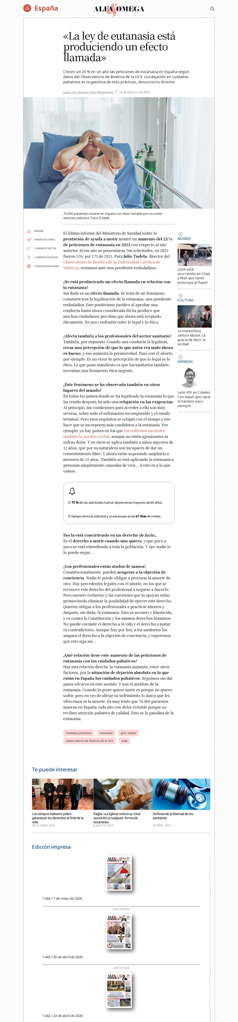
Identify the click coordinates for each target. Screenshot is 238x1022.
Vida (124, 741)
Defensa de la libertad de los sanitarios (173, 816)
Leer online (121, 909)
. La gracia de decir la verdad (192, 337)
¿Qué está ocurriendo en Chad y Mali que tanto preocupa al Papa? (194, 276)
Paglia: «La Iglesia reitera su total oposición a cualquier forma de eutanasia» (116, 818)
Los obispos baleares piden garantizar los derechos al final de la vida (57, 818)
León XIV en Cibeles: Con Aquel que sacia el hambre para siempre (194, 399)
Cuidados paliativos (78, 733)
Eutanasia (106, 733)
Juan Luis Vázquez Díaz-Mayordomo (88, 92)
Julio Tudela (128, 733)
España (46, 8)
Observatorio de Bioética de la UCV (89, 741)
